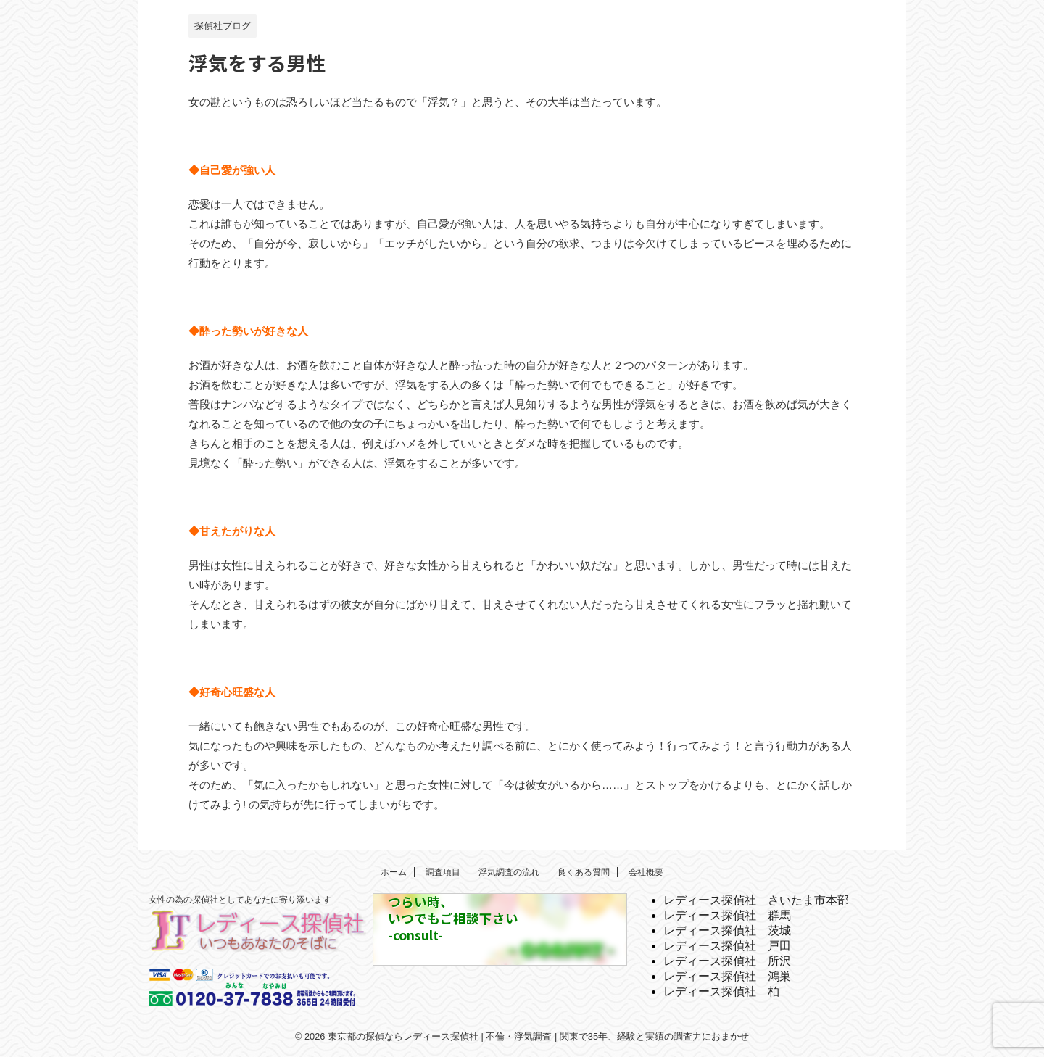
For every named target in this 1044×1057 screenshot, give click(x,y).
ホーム (394, 872)
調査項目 (443, 872)
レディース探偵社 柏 (721, 991)
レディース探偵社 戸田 (727, 946)
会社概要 (646, 872)
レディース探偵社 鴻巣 (727, 976)
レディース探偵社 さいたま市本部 (756, 900)
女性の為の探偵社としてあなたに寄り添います (240, 900)
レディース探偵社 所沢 (727, 961)
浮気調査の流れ (508, 872)
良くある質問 (584, 872)
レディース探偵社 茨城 (727, 930)
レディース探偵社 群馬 (727, 915)
